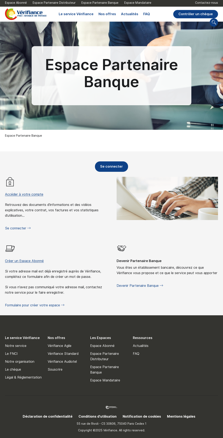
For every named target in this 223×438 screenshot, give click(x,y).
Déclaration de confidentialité (47, 416)
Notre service (15, 346)
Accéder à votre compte (24, 194)
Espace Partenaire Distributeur (54, 2)
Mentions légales (181, 416)
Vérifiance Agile (59, 346)
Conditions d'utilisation (97, 416)
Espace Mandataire (137, 2)
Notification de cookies (142, 416)
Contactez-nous (206, 2)
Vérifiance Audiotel (62, 362)
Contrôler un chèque (195, 14)
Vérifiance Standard (63, 354)
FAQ (146, 14)
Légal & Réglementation (23, 377)
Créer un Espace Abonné (24, 261)
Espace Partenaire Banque (99, 2)
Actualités (129, 14)
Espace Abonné (16, 2)
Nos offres (107, 14)
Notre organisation (19, 362)
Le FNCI (11, 354)
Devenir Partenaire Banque (139, 261)
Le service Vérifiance (76, 14)
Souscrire (55, 369)
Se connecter (109, 168)
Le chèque (13, 369)
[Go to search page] (214, 22)
